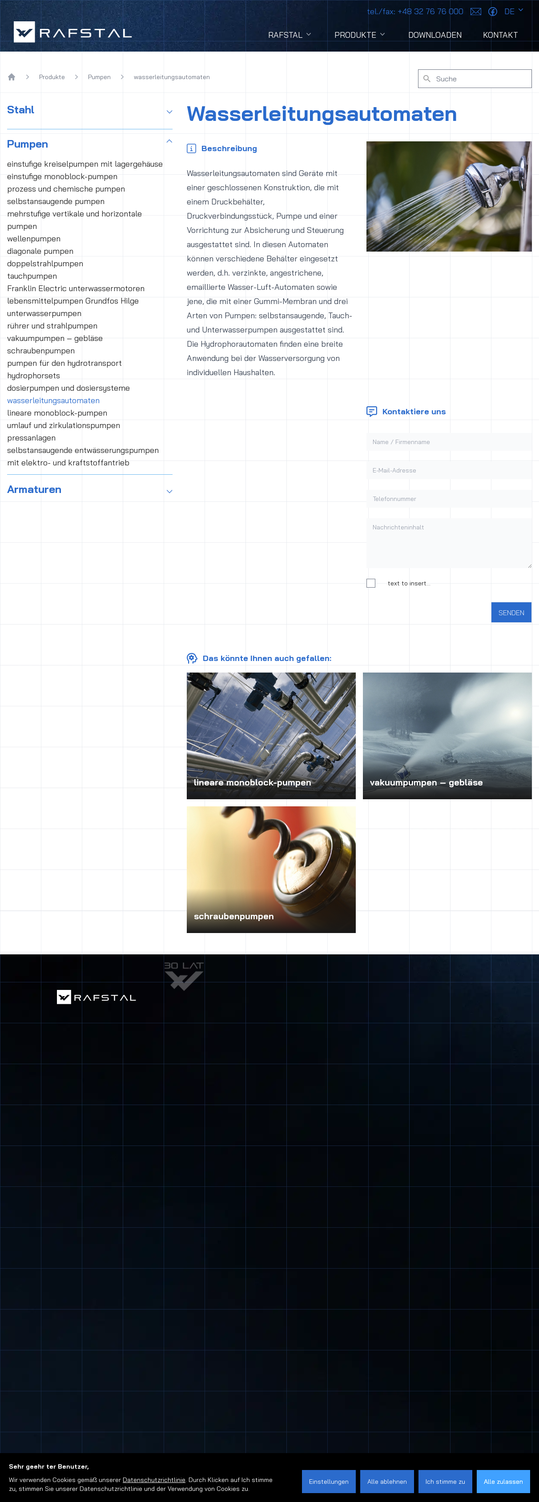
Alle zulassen (503, 1482)
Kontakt (500, 35)
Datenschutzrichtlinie (154, 1480)
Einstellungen (329, 1482)
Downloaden (435, 35)
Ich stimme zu (445, 1482)
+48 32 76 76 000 (415, 11)
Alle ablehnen (387, 1482)
